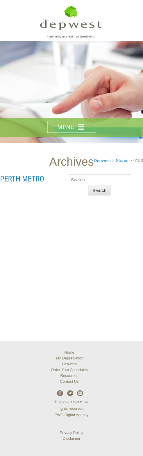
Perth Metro (22, 178)
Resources (69, 375)
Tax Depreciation (69, 358)
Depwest (69, 364)
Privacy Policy (71, 432)
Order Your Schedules (69, 370)
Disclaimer (72, 438)
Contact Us (69, 381)
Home (69, 352)
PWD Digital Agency (71, 415)
